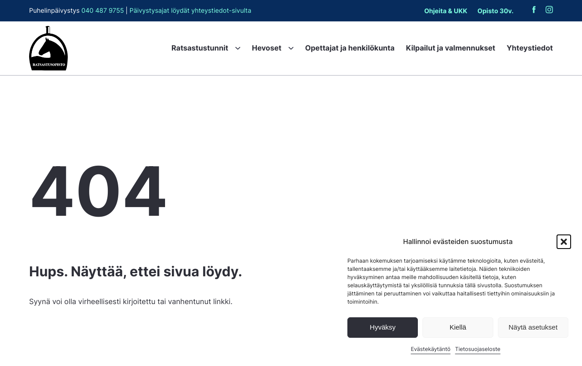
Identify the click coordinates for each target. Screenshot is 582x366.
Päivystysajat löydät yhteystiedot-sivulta (190, 11)
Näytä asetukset (533, 327)
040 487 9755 (102, 11)
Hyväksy (383, 327)
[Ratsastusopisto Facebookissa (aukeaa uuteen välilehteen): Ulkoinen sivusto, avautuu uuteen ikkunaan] (534, 11)
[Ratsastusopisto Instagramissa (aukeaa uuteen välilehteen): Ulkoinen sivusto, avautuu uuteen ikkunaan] (549, 11)
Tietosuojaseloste (478, 349)
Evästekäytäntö (430, 349)
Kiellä (458, 327)
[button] (563, 241)
